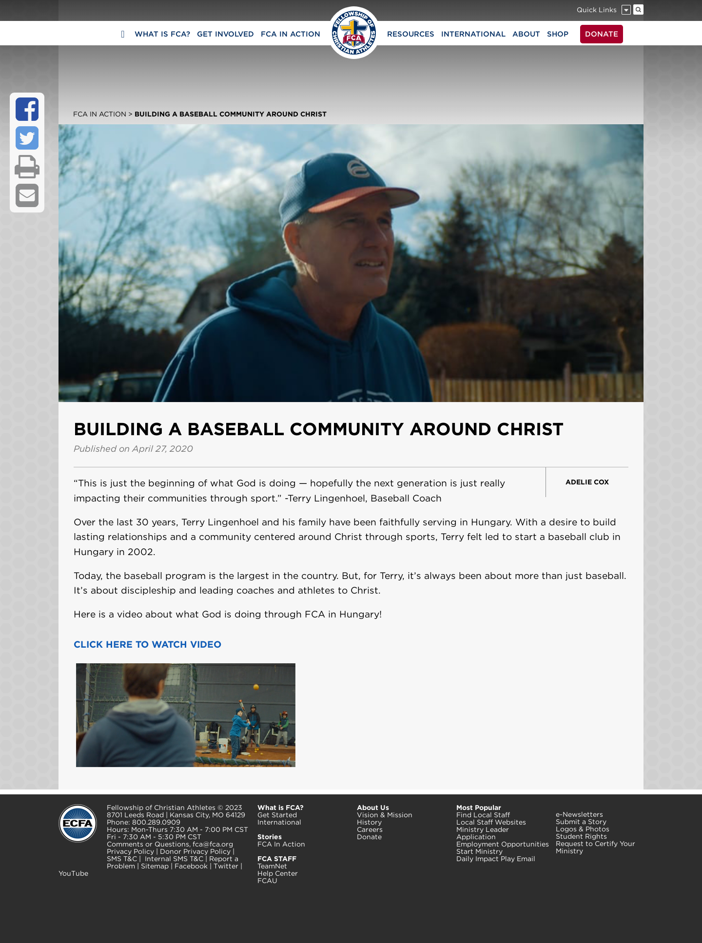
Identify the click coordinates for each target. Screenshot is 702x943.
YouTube (73, 873)
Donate (369, 837)
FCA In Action (99, 114)
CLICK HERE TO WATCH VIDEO (147, 644)
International (279, 822)
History (369, 822)
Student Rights (581, 836)
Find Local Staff (483, 815)
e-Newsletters (579, 814)
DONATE (601, 34)
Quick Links (597, 10)
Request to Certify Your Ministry (595, 847)
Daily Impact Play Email (495, 859)
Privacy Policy (130, 851)
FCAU (267, 881)
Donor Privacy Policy (195, 851)
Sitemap (155, 866)
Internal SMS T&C (174, 859)
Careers (370, 829)
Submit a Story (581, 822)
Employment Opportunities (502, 844)
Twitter (226, 866)
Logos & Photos (582, 829)
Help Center (277, 873)
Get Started (277, 815)
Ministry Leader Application (482, 833)
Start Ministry (479, 851)
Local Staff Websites (491, 822)
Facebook (191, 866)
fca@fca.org (213, 844)
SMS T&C (122, 859)
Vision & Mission (384, 815)
